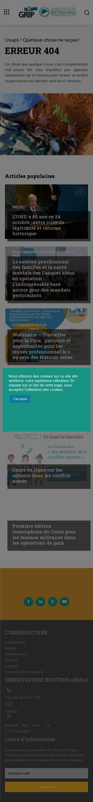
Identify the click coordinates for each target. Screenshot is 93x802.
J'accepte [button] (20, 399)
